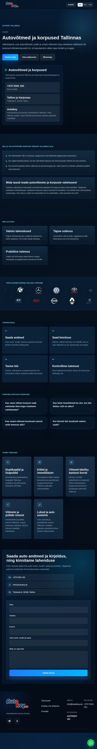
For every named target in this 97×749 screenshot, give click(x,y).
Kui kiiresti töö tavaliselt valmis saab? (69, 423)
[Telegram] (9, 721)
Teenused (45, 701)
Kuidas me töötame (50, 706)
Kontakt (44, 711)
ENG (85, 5)
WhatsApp (47, 57)
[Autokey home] (12, 5)
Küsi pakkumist (29, 57)
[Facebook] (17, 721)
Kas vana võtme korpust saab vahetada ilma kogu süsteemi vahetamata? (20, 406)
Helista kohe (10, 57)
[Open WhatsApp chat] (90, 742)
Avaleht (71, 5)
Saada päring (48, 673)
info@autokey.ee (20, 585)
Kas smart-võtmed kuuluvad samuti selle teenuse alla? (24, 423)
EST (80, 5)
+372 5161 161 (19, 577)
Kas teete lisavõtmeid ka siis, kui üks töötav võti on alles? (72, 405)
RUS (90, 5)
